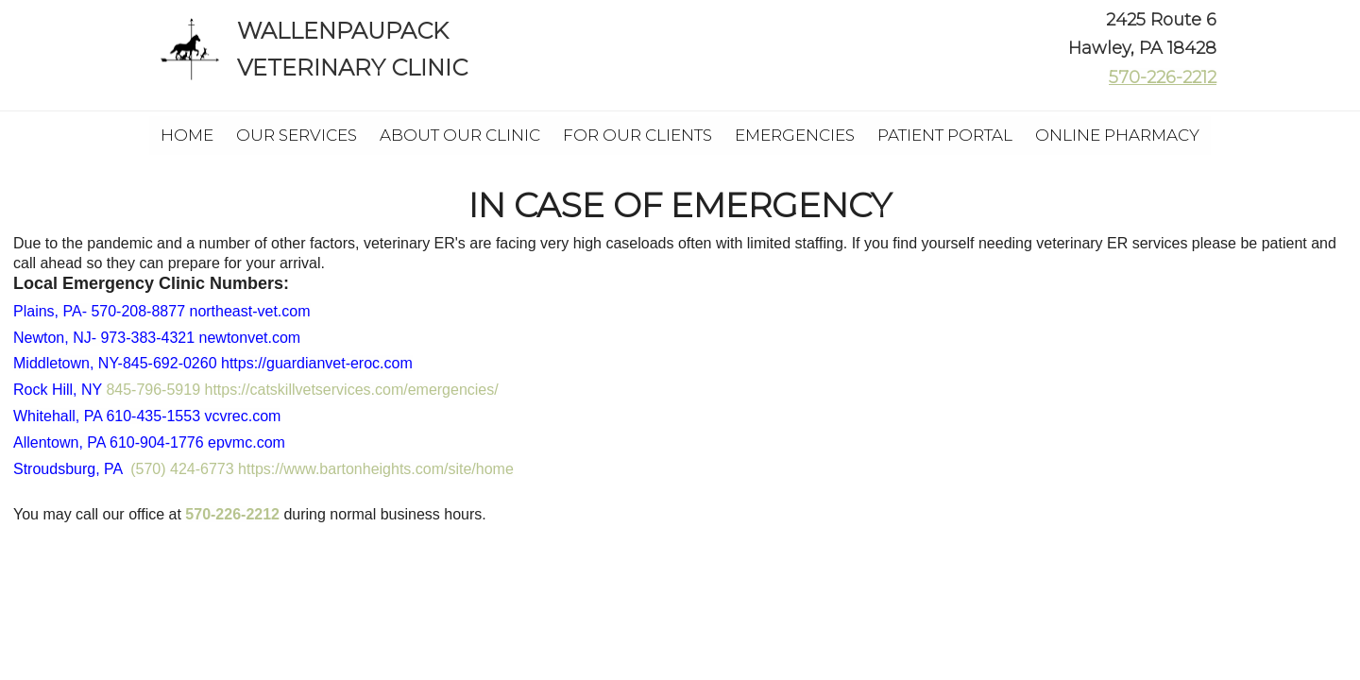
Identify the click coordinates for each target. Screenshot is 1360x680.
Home (187, 135)
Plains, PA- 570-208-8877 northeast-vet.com (162, 311)
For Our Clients (637, 135)
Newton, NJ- (156, 338)
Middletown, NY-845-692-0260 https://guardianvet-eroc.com (213, 363)
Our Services (296, 135)
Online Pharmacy (1117, 135)
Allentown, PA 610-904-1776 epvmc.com (149, 442)
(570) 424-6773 (181, 469)
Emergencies (795, 135)
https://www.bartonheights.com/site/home (376, 469)
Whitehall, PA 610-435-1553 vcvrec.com (146, 416)
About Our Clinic (460, 135)
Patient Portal (944, 135)
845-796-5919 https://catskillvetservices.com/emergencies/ (302, 390)
